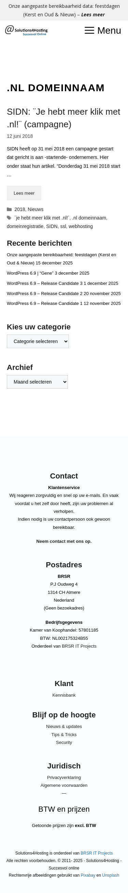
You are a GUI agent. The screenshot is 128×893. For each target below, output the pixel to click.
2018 (19, 209)
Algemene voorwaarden (64, 785)
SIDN (51, 226)
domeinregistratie (25, 226)
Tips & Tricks (64, 734)
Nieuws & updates (64, 726)
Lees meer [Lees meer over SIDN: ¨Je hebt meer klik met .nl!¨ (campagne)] (24, 193)
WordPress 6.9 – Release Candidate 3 (45, 283)
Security (64, 742)
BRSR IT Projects (79, 646)
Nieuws (35, 209)
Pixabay (88, 875)
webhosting (81, 226)
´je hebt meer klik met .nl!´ (41, 218)
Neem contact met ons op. (64, 541)
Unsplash (110, 875)
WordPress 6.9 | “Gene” (30, 273)
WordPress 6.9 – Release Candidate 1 (45, 303)
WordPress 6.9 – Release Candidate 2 (45, 293)
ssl (63, 226)
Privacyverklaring (64, 777)
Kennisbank (64, 695)
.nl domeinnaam (89, 218)
